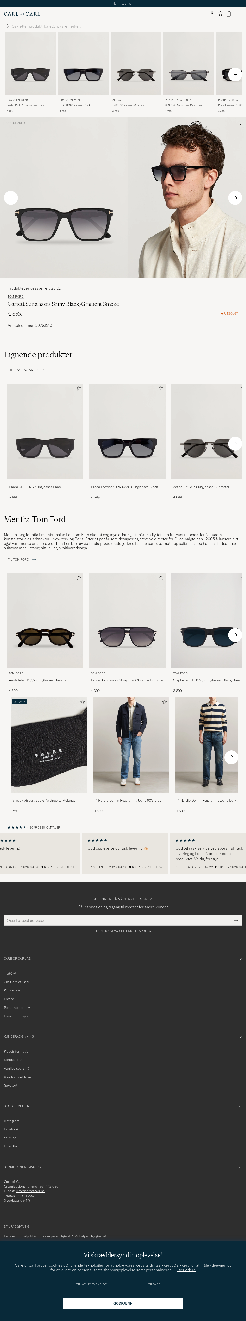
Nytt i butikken (123, 3)
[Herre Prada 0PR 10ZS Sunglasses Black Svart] (45, 431)
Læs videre (186, 1270)
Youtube (10, 1138)
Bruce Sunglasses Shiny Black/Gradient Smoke (127, 680)
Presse (9, 999)
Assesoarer (15, 123)
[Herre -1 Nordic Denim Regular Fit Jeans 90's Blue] (131, 745)
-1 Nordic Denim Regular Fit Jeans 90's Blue (128, 800)
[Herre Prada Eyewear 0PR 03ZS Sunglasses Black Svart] (83, 64)
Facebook (11, 1129)
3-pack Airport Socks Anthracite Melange (43, 800)
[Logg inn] (212, 14)
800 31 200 (25, 1196)
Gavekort (10, 1085)
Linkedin (10, 1146)
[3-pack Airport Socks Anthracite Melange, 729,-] (49, 755)
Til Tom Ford (22, 559)
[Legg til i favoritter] (78, 389)
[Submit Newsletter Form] (236, 920)
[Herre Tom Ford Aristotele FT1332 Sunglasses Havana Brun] (45, 620)
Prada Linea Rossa (178, 100)
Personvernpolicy (17, 1007)
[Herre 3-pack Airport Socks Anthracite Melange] (49, 745)
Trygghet (10, 973)
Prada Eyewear (17, 100)
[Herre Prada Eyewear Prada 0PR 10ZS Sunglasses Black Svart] (30, 64)
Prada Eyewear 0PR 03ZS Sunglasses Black (124, 487)
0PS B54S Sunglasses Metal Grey (183, 105)
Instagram (11, 1121)
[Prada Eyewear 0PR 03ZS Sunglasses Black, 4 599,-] (83, 72)
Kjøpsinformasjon (17, 1051)
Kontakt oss (13, 1060)
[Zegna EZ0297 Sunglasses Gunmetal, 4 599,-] (136, 72)
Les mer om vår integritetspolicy (123, 930)
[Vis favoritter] (220, 14)
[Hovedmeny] (237, 14)
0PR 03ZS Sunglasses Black (75, 105)
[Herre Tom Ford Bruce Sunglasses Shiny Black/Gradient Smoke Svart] (127, 620)
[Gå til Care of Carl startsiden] (22, 14)
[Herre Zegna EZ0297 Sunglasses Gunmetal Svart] (136, 64)
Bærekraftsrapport (18, 1016)
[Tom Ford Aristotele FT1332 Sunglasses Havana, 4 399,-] (45, 633)
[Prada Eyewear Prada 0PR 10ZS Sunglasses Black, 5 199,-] (30, 72)
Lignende (38, 354)
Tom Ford (16, 296)
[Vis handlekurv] (229, 14)
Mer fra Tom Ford (35, 519)
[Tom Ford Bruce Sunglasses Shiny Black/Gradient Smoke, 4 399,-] (127, 633)
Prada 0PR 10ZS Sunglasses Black (25, 105)
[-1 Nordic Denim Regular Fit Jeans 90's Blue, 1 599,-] (131, 755)
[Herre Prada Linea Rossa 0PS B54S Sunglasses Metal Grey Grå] (188, 64)
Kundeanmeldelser (18, 1077)
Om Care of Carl (16, 982)
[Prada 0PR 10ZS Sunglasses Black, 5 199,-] (45, 442)
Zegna (116, 100)
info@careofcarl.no (30, 1191)
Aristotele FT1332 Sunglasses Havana (37, 680)
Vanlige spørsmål (17, 1068)
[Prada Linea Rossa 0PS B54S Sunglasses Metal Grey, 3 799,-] (188, 72)
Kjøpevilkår (12, 990)
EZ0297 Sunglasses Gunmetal (128, 105)
